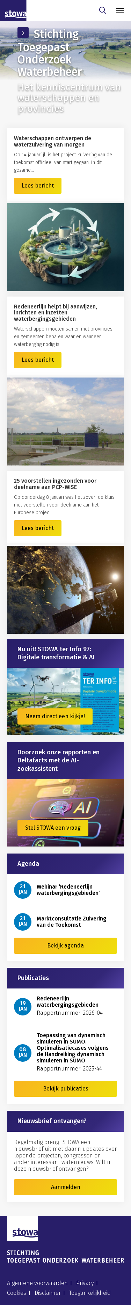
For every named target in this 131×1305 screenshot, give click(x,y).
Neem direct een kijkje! (55, 716)
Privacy (85, 1283)
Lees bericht (38, 185)
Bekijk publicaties (65, 1088)
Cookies (16, 1293)
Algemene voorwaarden (37, 1283)
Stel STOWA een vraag (53, 827)
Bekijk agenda (65, 945)
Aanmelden (65, 1187)
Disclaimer (48, 1293)
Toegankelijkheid (90, 1293)
